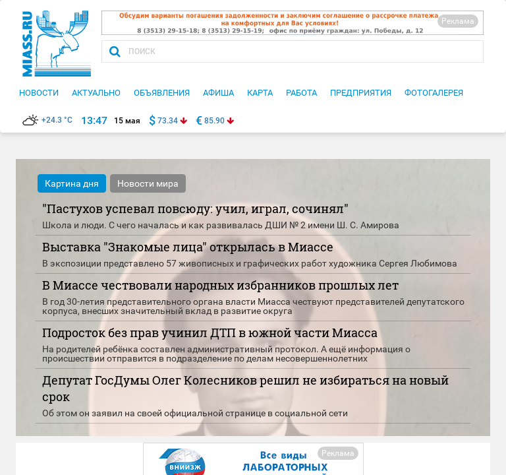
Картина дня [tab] (72, 183)
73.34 (167, 120)
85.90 (214, 120)
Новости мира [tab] (148, 183)
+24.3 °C (47, 120)
